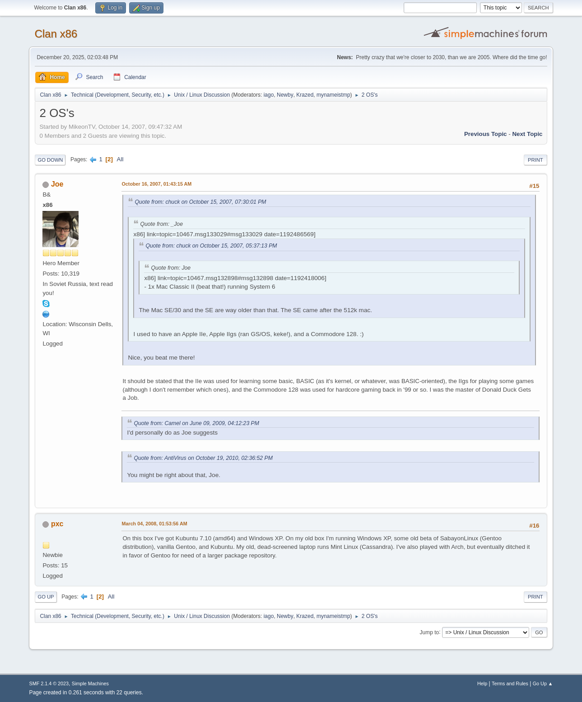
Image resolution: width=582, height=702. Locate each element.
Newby (285, 95)
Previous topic (485, 134)
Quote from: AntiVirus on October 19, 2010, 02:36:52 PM (203, 458)
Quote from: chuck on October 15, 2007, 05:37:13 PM (211, 246)
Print (535, 160)
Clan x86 (55, 34)
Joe (57, 184)
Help (482, 683)
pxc (57, 524)
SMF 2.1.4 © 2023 (49, 683)
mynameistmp (333, 95)
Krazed (304, 95)
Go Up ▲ (543, 683)
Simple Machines (90, 683)
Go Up (45, 596)
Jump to (429, 632)
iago (269, 95)
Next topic (527, 134)
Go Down (50, 160)
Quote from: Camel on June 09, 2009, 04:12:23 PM (196, 423)
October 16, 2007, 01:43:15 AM (156, 184)
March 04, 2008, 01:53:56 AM (154, 523)
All (120, 159)
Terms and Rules (510, 683)
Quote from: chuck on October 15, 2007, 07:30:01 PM (200, 202)
